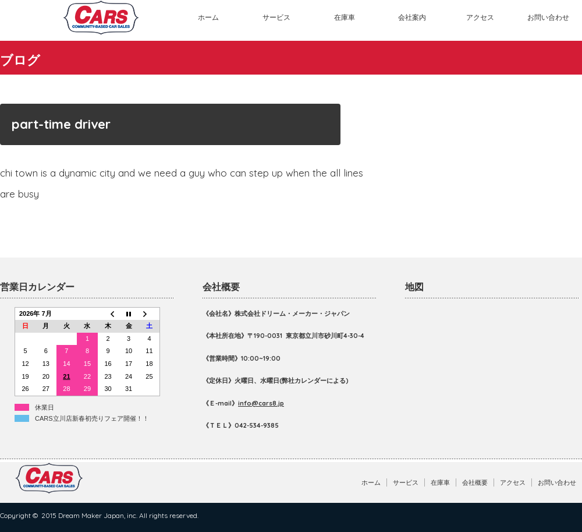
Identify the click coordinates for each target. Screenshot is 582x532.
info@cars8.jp (261, 403)
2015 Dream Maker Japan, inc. (89, 515)
